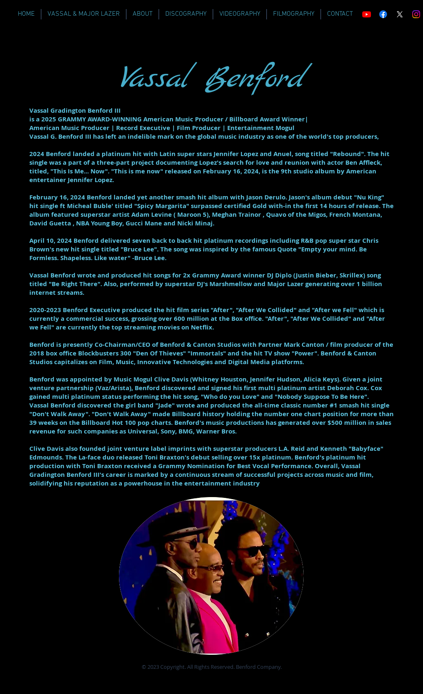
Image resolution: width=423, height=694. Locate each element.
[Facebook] (383, 14)
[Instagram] (416, 14)
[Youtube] (366, 14)
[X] (399, 14)
